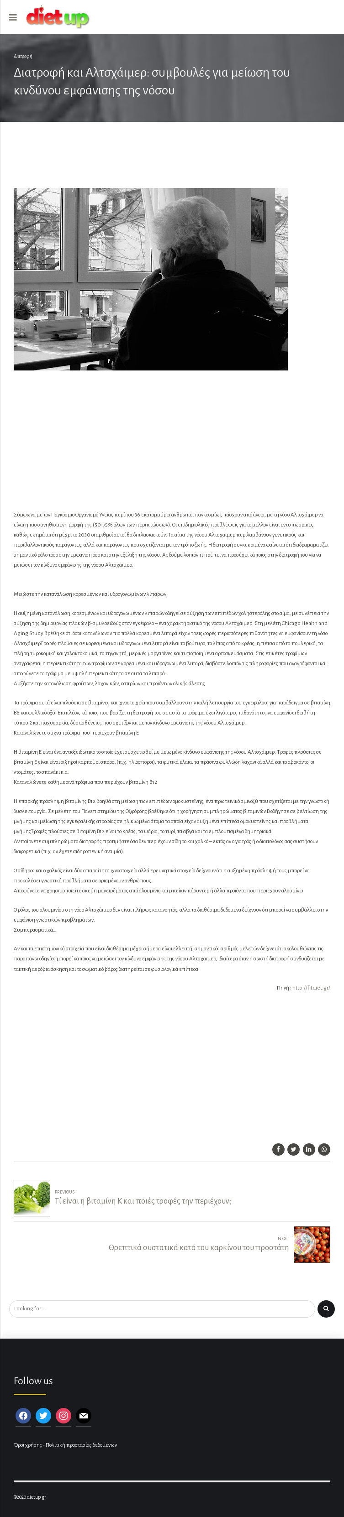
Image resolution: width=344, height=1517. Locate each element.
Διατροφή (23, 56)
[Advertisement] (166, 160)
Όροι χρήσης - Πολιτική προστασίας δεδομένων (65, 1445)
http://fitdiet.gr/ (311, 988)
